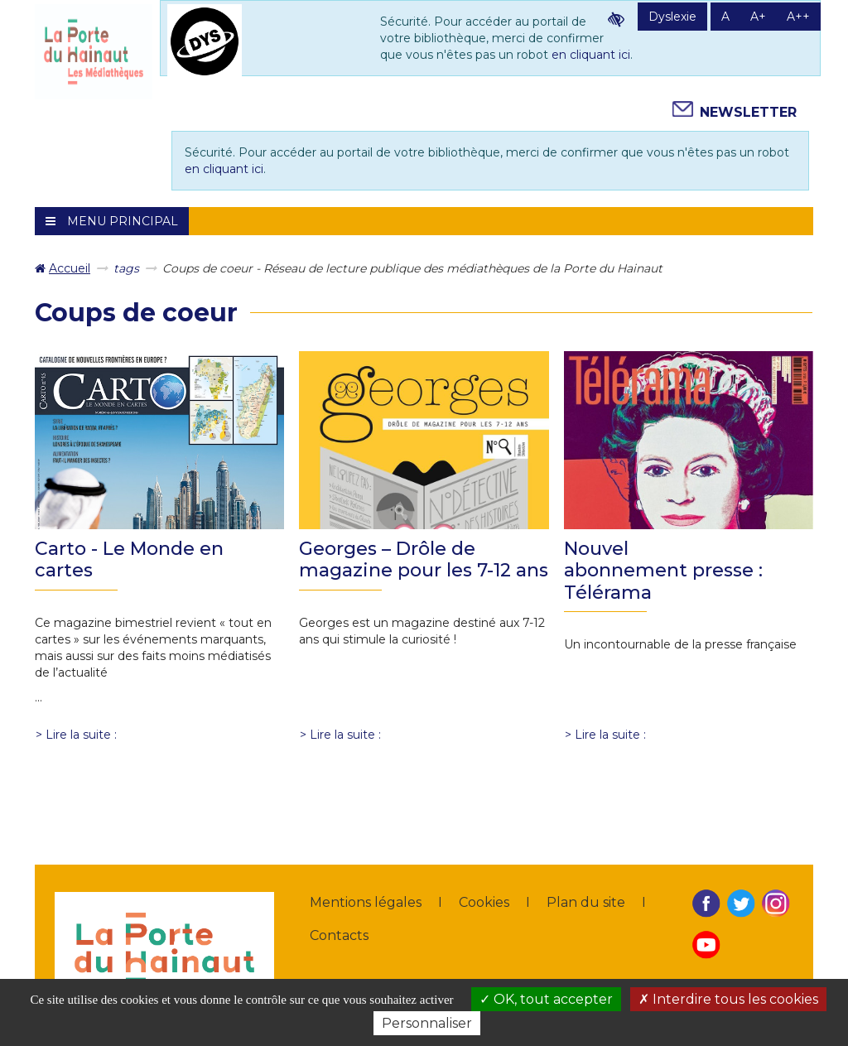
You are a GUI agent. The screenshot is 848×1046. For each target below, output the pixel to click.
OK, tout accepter (546, 999)
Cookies (484, 902)
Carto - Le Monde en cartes (129, 559)
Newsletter (748, 112)
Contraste (616, 19)
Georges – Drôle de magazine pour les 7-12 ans (423, 559)
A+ (758, 16)
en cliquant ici (591, 54)
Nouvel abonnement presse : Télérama (663, 570)
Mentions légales (366, 902)
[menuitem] (62, 268)
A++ (798, 16)
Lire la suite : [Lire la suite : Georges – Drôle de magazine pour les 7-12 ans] (345, 734)
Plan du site (586, 902)
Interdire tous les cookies (728, 999)
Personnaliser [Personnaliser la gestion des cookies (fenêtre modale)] (427, 1023)
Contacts (339, 935)
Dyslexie (672, 16)
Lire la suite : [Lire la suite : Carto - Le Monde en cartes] (81, 734)
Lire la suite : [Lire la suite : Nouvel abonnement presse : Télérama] (610, 734)
